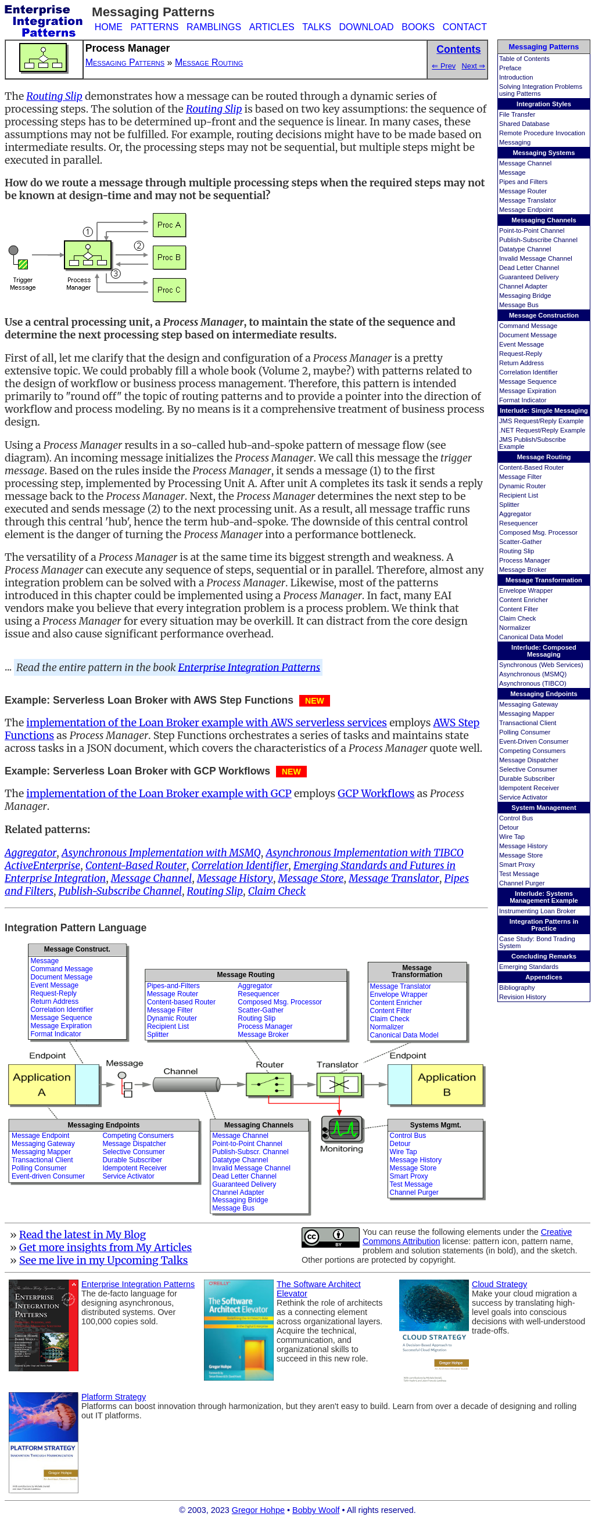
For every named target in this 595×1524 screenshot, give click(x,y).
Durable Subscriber (527, 778)
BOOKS (418, 27)
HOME (109, 27)
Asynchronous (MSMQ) (533, 674)
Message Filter (520, 476)
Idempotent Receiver (529, 787)
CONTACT (465, 27)
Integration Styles (544, 103)
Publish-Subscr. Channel (250, 1152)
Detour (509, 827)
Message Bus (519, 304)
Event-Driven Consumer (533, 741)
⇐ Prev (444, 66)
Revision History (522, 996)
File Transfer (517, 114)
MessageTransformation (417, 971)
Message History (523, 845)
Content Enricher (523, 599)
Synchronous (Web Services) (541, 664)
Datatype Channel (525, 249)
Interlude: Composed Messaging (543, 651)
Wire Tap (512, 836)
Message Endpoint (526, 209)
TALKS (316, 27)
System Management (543, 807)
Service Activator (523, 797)
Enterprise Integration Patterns (249, 667)
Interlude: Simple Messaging (544, 410)
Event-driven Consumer (48, 1176)
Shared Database (524, 123)
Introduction (516, 77)
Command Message (528, 325)
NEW (314, 700)
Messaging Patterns (544, 46)
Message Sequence (528, 381)
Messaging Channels (543, 220)
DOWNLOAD (366, 27)
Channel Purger (521, 883)
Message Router (523, 191)
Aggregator (515, 513)
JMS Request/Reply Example (541, 420)
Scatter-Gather (520, 541)
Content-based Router (181, 1002)
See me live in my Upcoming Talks (103, 1260)
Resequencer (518, 523)
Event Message (521, 344)
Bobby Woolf (315, 1510)
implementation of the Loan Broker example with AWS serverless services (206, 722)
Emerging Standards (528, 966)
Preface (510, 67)
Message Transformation (544, 580)
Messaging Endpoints (544, 693)
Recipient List (518, 495)
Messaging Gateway (528, 704)
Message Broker (522, 569)
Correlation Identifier (528, 372)
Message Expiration (527, 390)
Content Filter (518, 609)
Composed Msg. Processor (538, 532)
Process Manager (524, 560)
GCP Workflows (376, 793)
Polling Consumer (524, 732)
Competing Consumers (532, 750)
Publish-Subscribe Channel (538, 239)
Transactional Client (527, 722)
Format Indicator (522, 400)
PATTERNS (154, 27)
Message (512, 172)
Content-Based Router (531, 467)
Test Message (519, 873)
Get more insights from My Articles (105, 1247)
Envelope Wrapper (526, 590)
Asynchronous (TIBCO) (533, 683)
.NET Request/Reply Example (542, 430)
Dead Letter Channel (529, 267)
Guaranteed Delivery (529, 276)
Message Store (521, 855)
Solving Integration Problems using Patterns (540, 90)
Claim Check (517, 618)
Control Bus (516, 818)
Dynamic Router (522, 485)
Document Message (528, 335)
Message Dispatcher (528, 759)
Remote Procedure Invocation (542, 132)
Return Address (521, 362)
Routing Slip (516, 550)
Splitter (509, 504)
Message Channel (525, 163)
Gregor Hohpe (258, 1510)
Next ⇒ (474, 66)
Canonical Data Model (531, 636)
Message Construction (544, 315)
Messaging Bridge (525, 295)
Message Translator (527, 200)
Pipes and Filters (523, 181)
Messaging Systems (544, 152)
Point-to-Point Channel (532, 230)
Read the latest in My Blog (82, 1234)
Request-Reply (520, 353)
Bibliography (517, 987)
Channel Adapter (523, 286)
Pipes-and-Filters (173, 986)
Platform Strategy (113, 1396)
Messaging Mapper (526, 713)
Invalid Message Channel (535, 258)
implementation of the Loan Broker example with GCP (159, 793)
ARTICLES (272, 27)
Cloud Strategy (499, 1284)
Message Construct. (77, 949)
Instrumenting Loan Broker (537, 910)
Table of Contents (524, 58)
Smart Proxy (517, 864)
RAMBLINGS (214, 27)
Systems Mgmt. (435, 1125)
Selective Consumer (528, 769)
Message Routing (544, 456)
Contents (458, 49)
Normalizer (515, 627)
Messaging (515, 142)
